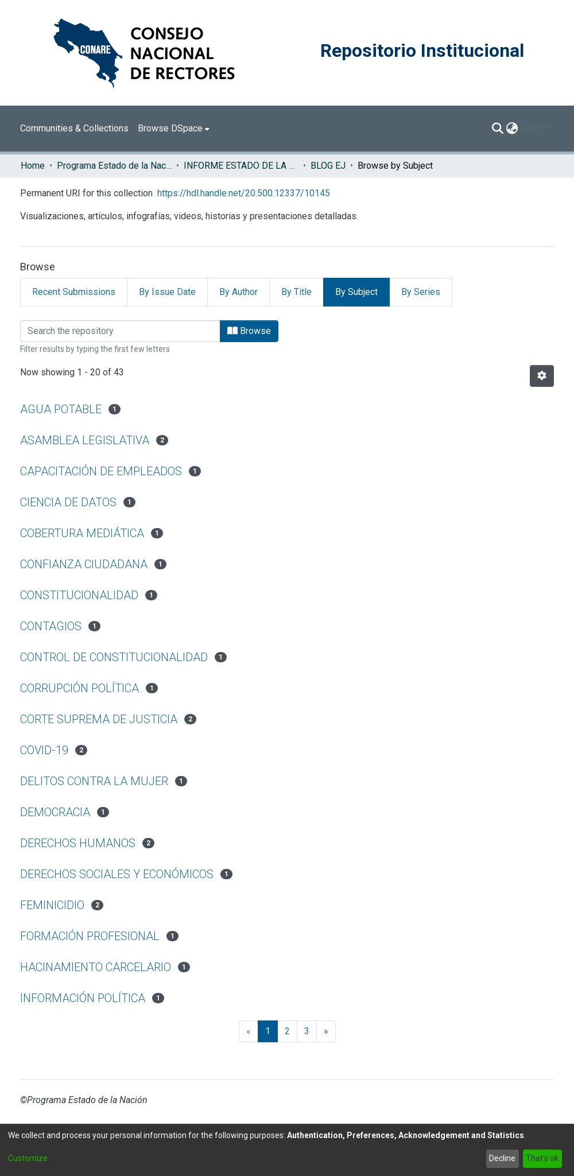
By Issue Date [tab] (167, 291)
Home (33, 165)
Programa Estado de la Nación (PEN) (114, 165)
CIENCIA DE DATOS (68, 502)
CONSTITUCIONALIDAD (79, 595)
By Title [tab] (296, 291)
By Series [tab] (420, 291)
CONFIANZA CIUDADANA (84, 564)
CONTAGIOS (51, 626)
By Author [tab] (238, 291)
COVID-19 (44, 750)
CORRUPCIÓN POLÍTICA (79, 688)
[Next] (326, 1031)
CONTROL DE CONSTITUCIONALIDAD (114, 657)
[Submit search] (498, 128)
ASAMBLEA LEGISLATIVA (84, 440)
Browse (249, 330)
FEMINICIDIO (52, 905)
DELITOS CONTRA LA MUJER (94, 781)
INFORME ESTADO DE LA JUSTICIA (241, 165)
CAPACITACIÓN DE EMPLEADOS (101, 471)
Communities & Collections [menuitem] (74, 128)
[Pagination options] (542, 376)
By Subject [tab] (356, 291)
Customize (28, 1158)
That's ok (542, 1158)
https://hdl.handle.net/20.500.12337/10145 (243, 193)
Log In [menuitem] (533, 128)
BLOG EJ (328, 165)
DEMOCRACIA (55, 812)
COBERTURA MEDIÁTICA (82, 533)
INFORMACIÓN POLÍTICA (82, 998)
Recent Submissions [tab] (73, 291)
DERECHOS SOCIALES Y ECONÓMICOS (117, 874)
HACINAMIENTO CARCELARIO (95, 967)
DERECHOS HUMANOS (77, 843)
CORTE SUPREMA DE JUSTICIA (98, 719)
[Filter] (120, 331)
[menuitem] (174, 128)
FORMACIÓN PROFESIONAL (90, 936)
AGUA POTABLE (61, 409)
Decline (502, 1158)
